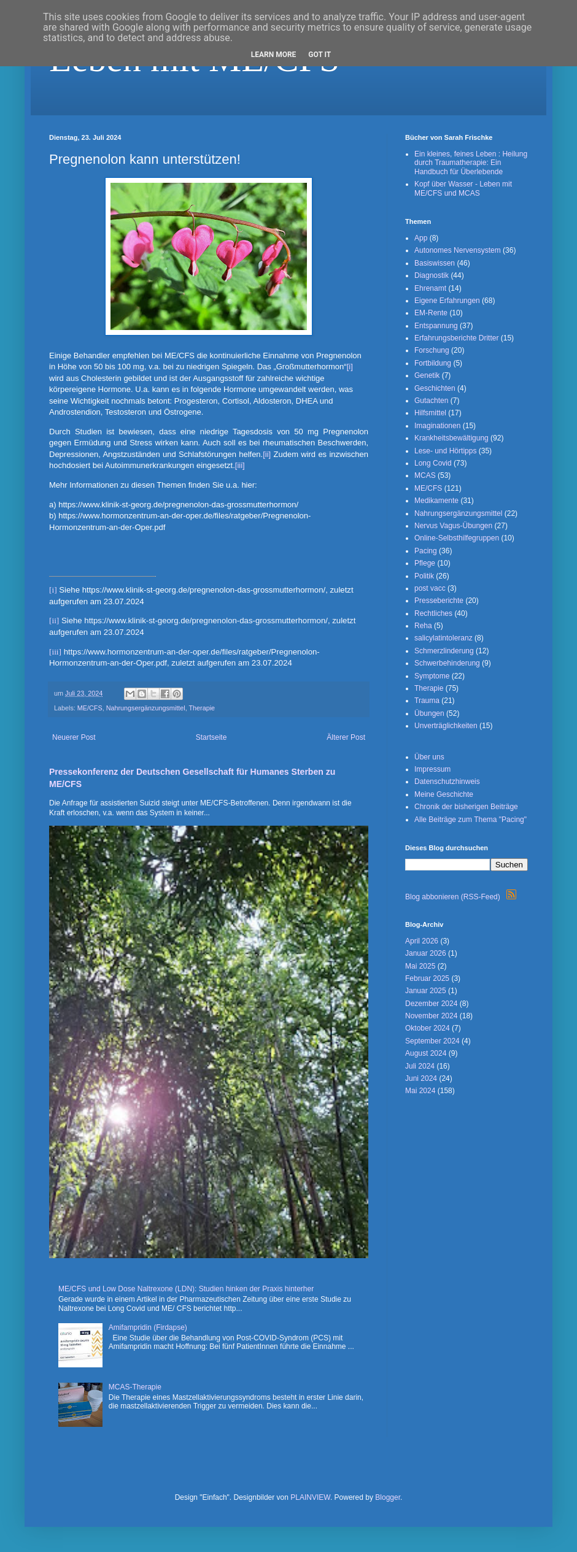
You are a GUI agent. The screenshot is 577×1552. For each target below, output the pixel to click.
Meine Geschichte (443, 794)
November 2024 (431, 1016)
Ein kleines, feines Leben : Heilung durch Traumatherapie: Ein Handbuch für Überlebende (470, 163)
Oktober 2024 (427, 1028)
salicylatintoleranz (443, 638)
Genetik (427, 375)
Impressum (432, 769)
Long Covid (433, 463)
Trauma (427, 700)
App (420, 238)
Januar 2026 (425, 953)
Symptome (431, 676)
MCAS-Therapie (135, 1387)
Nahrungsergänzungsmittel (145, 708)
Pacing (425, 551)
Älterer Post (346, 737)
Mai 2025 (420, 966)
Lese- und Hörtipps (445, 451)
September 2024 (432, 1041)
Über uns (429, 757)
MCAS (425, 475)
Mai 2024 (420, 1090)
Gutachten (431, 400)
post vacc (430, 588)
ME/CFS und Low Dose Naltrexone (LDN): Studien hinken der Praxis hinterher (186, 1289)
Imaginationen (437, 425)
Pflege (424, 563)
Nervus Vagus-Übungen (453, 525)
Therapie (201, 708)
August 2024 (425, 1053)
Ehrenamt (430, 288)
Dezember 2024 (431, 1003)
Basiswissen (434, 263)
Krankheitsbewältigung (451, 438)
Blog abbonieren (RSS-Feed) (460, 897)
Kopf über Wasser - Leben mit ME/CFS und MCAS (463, 188)
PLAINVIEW (310, 1497)
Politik (424, 576)
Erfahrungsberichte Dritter (456, 338)
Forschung (431, 350)
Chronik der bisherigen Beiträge (466, 806)
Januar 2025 (425, 990)
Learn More (273, 54)
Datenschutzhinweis (447, 781)
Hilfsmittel (430, 413)
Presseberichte (438, 600)
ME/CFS (90, 708)
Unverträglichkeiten (446, 725)
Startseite (211, 737)
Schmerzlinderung (444, 651)
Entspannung (436, 325)
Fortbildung (432, 363)
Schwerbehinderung (447, 663)
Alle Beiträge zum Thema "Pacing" (470, 819)
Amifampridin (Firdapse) (148, 1327)
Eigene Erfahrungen (447, 300)
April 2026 (421, 941)
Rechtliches (433, 613)
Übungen (429, 713)
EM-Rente (430, 313)
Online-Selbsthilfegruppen (456, 538)
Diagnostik (431, 275)
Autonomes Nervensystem (457, 250)
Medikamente (436, 500)
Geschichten (434, 388)
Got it (319, 54)
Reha (423, 625)
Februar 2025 (427, 978)
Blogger (387, 1497)
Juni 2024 (421, 1078)
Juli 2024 (420, 1066)
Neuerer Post (74, 737)
